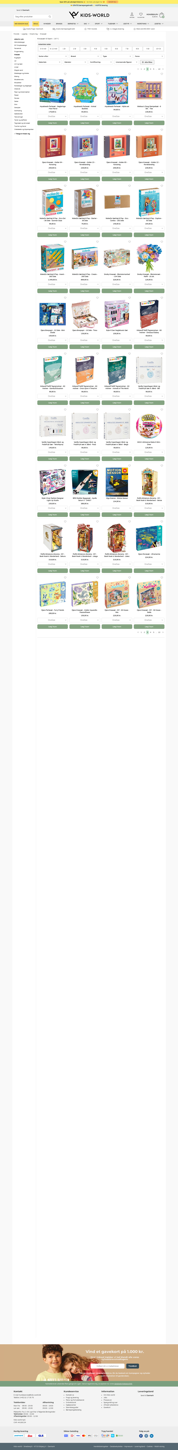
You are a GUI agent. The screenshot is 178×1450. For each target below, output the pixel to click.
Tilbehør (113, 24)
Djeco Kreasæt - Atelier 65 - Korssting (116, 164)
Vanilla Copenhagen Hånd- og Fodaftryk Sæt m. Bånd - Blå (149, 387)
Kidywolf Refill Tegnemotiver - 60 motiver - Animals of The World (116, 387)
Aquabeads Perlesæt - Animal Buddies (85, 108)
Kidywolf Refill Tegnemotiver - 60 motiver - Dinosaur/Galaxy (149, 331)
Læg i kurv (52, 123)
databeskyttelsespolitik (123, 1384)
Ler (15, 61)
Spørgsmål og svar (111, 1402)
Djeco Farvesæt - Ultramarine (149, 554)
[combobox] (52, 116)
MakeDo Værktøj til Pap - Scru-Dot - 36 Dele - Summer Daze (53, 220)
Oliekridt (17, 89)
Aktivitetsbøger (19, 42)
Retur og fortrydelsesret (75, 1400)
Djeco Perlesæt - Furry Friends (52, 610)
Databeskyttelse (116, 1446)
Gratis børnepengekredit (64, 29)
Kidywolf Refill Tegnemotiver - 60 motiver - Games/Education (52, 387)
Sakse (16, 101)
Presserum (108, 1400)
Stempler (17, 107)
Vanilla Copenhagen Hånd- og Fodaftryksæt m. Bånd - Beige (117, 443)
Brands (59, 24)
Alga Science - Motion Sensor (117, 498)
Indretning (143, 24)
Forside (16, 34)
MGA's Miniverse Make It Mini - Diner (149, 443)
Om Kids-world (109, 1395)
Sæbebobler (18, 114)
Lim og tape (18, 64)
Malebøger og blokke (21, 73)
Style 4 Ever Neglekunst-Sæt (117, 330)
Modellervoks (19, 79)
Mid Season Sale (21, 24)
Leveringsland (139, 1446)
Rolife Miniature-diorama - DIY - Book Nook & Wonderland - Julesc (117, 555)
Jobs (105, 1398)
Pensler (16, 98)
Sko (86, 24)
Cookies (150, 1446)
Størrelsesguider (72, 1407)
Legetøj (158, 24)
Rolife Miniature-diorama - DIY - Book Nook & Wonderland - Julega (85, 555)
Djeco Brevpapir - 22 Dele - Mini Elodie (53, 331)
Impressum (128, 1446)
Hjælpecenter (71, 1405)
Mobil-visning (159, 1446)
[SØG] (50, 17)
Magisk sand (18, 70)
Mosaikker (17, 83)
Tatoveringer (18, 117)
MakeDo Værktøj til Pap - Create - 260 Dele (85, 275)
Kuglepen (17, 58)
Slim (15, 104)
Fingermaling (18, 51)
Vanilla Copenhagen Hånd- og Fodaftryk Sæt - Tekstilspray (53, 443)
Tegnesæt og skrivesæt (22, 123)
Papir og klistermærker (22, 92)
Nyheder (47, 24)
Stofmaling (18, 111)
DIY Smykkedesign (20, 45)
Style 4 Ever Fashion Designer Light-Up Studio (53, 499)
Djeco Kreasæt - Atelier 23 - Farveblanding (84, 164)
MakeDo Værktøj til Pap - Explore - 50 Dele (149, 220)
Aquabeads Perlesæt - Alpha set (117, 106)
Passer (16, 95)
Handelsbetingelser (101, 1446)
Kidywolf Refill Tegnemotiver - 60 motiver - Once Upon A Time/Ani (84, 387)
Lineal (16, 67)
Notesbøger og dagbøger (23, 86)
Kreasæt (43, 34)
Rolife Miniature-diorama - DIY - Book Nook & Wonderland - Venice (149, 499)
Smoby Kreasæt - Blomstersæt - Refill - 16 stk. (149, 275)
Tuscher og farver (20, 126)
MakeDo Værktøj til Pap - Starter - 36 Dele (85, 220)
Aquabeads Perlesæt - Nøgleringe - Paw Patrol (53, 108)
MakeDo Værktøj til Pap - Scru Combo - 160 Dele (117, 220)
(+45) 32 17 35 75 (27, 1398)
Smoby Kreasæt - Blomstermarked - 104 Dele (117, 275)
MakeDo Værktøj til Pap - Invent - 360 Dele (52, 275)
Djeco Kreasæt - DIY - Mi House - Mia (117, 611)
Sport (98, 24)
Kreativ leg (34, 34)
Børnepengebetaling (73, 1410)
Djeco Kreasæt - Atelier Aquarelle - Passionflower (85, 611)
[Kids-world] (89, 15)
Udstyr (127, 24)
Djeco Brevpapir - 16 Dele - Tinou (84, 330)
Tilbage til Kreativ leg (22, 134)
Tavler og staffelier (20, 120)
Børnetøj (73, 24)
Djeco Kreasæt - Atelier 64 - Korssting (52, 164)
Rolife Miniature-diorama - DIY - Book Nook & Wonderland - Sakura (53, 555)
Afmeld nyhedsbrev (111, 1405)
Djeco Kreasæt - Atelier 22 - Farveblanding (149, 164)
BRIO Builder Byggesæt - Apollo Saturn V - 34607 (85, 499)
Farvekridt (17, 48)
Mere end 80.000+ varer (144, 29)
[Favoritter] (65, 74)
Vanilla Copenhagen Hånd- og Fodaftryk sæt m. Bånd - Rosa (85, 443)
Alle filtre (147, 62)
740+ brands (90, 29)
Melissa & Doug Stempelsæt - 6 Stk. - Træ (149, 108)
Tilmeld (132, 1366)
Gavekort (107, 1407)
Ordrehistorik (71, 1402)
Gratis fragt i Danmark (33, 29)
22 (159, 69)
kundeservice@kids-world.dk (30, 1395)
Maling (16, 76)
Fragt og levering (72, 1398)
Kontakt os (70, 1395)
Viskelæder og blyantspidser (24, 129)
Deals (35, 24)
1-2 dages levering (115, 29)
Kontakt (18, 1391)
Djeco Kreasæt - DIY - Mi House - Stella (149, 611)
